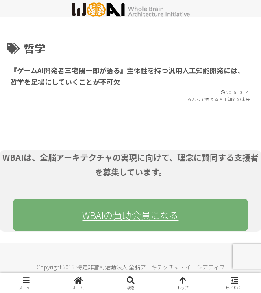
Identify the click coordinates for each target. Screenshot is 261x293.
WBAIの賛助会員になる (130, 214)
